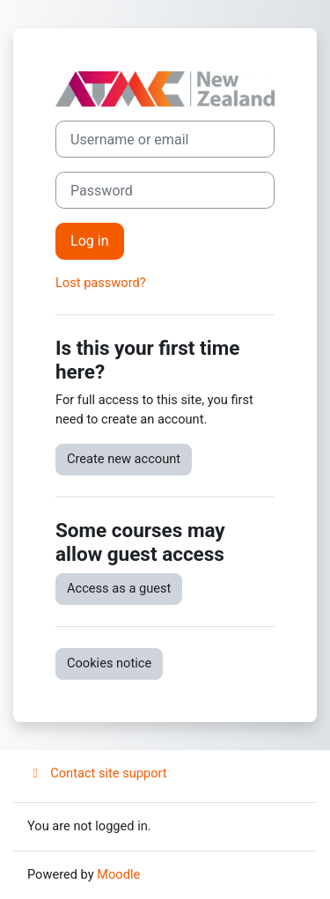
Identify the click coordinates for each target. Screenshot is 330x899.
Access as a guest (119, 588)
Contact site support (97, 773)
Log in (89, 240)
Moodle (118, 874)
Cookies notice (109, 663)
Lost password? (100, 283)
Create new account (123, 459)
